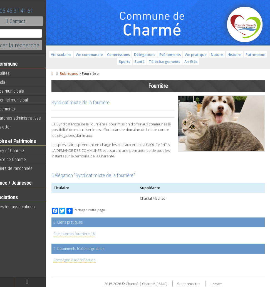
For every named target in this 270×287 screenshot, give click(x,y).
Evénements (189, 54)
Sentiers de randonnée (25, 168)
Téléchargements (184, 61)
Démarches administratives (29, 118)
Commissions (138, 54)
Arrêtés (210, 61)
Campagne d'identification (89, 259)
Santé (159, 61)
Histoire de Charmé (22, 159)
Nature (236, 54)
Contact (30, 21)
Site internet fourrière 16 (89, 233)
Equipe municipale (21, 91)
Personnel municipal (23, 100)
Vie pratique (215, 54)
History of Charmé (21, 150)
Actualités (14, 73)
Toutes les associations (26, 206)
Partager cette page (100, 211)
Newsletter (14, 127)
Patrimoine (124, 61)
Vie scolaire (80, 54)
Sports (144, 61)
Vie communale (108, 54)
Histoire (254, 54)
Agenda (11, 82)
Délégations (164, 54)
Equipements (16, 109)
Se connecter (196, 283)
